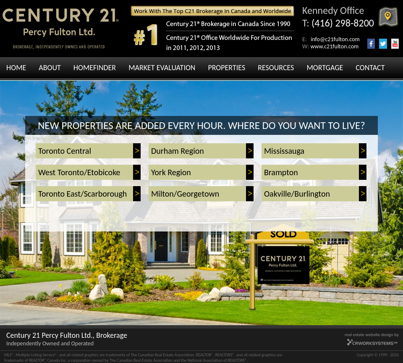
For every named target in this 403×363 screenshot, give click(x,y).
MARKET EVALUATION (161, 67)
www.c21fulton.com (334, 46)
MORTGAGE (324, 67)
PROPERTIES (226, 67)
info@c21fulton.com (335, 39)
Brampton (281, 172)
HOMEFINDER (94, 67)
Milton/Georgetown (185, 194)
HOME (16, 67)
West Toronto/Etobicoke (79, 172)
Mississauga (284, 151)
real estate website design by (372, 334)
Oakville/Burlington (297, 194)
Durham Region (177, 151)
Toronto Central (64, 151)
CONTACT (370, 67)
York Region (171, 172)
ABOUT (49, 67)
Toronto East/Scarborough (82, 194)
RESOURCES (276, 67)
